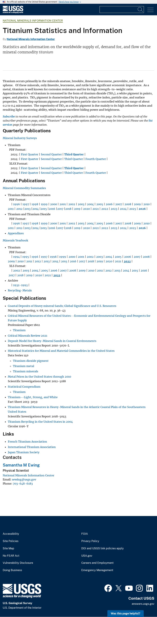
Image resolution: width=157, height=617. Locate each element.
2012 (19, 208)
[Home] (13, 12)
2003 (81, 204)
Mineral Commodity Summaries (24, 188)
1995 (25, 256)
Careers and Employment (97, 562)
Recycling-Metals (20, 290)
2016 (52, 208)
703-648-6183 (23, 483)
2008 (127, 204)
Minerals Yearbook (15, 240)
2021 (95, 208)
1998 (35, 204)
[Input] (122, 9)
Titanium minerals (25, 371)
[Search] (140, 9)
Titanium (19, 330)
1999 (44, 204)
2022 (104, 208)
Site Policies (10, 541)
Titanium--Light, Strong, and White (33, 397)
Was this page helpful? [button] (125, 613)
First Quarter (29, 154)
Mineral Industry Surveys (20, 138)
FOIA (84, 533)
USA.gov (86, 555)
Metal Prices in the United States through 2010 (39, 376)
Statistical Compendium (24, 386)
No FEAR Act (11, 555)
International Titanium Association (32, 447)
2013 (27, 208)
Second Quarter (51, 154)
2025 (132, 208)
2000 (53, 204)
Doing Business (12, 570)
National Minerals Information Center (33, 20)
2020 (86, 208)
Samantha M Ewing (21, 465)
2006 (109, 204)
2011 (11, 208)
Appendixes (16, 233)
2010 (146, 204)
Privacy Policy (90, 541)
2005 (99, 204)
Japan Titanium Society (23, 452)
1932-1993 (20, 285)
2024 (123, 208)
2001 (62, 204)
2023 (114, 208)
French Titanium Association (27, 441)
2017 (60, 208)
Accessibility (11, 533)
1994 (16, 256)
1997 (26, 204)
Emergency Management (97, 570)
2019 (77, 208)
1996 (16, 204)
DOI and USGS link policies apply (102, 548)
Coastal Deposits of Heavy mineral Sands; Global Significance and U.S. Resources (62, 306)
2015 (44, 208)
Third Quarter (73, 159)
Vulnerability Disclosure (18, 562)
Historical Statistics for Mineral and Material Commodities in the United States (61, 350)
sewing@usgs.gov (24, 479)
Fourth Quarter (95, 159)
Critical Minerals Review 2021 (27, 335)
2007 (118, 204)
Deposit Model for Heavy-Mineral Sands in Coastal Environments (52, 341)
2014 (35, 208)
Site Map (8, 548)
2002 (71, 204)
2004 (90, 204)
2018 (68, 208)
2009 (137, 204)
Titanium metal (23, 366)
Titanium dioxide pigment (31, 360)
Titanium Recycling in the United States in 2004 (40, 421)
